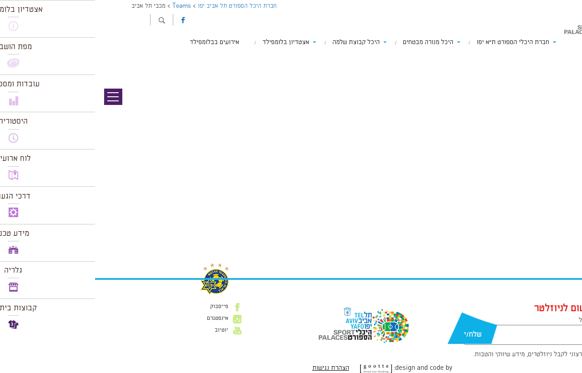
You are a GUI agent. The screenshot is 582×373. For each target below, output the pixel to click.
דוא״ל (491, 320)
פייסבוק (124, 306)
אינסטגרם (122, 318)
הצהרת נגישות (235, 368)
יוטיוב (126, 330)
